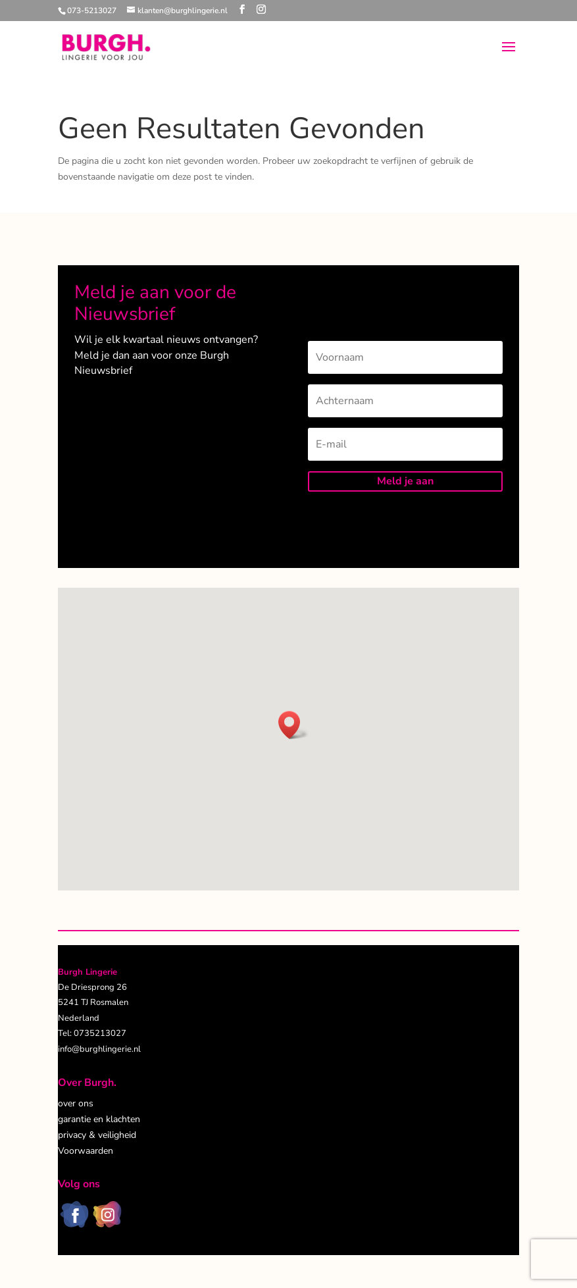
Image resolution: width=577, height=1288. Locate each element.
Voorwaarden (85, 1151)
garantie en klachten (99, 1119)
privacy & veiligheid (97, 1135)
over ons (75, 1103)
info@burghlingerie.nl (99, 1049)
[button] (293, 725)
